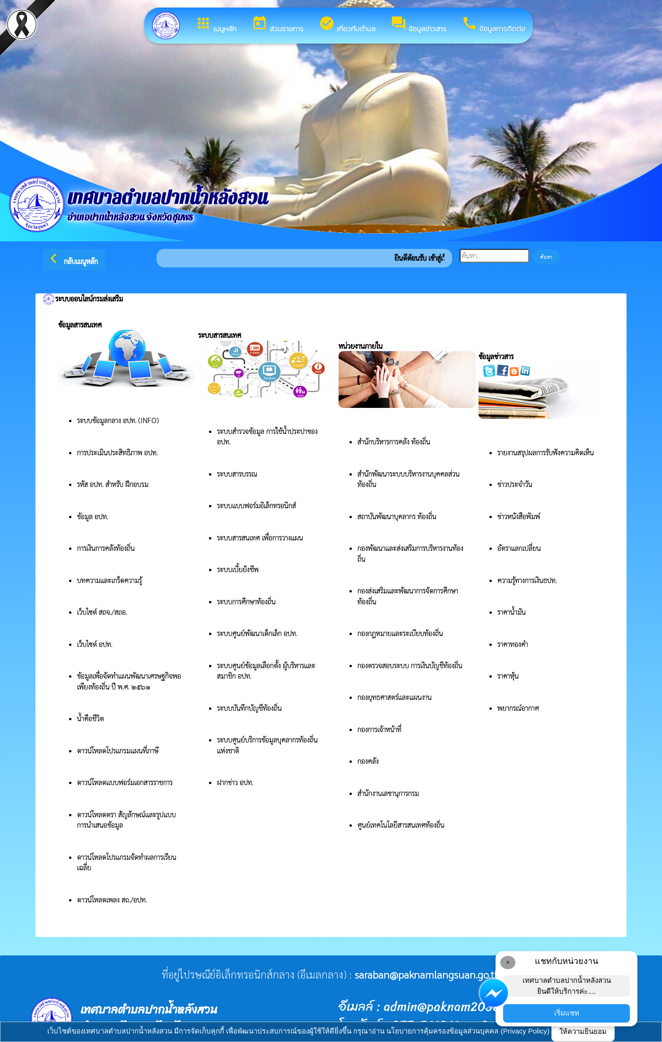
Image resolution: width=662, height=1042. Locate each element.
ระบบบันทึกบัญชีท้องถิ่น (250, 707)
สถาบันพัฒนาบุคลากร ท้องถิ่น (397, 516)
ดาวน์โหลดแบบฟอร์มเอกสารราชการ (125, 781)
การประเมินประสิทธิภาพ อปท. (117, 452)
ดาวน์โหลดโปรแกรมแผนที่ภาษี (118, 750)
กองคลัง (368, 760)
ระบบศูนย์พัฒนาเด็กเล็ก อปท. (257, 632)
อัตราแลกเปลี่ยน (519, 547)
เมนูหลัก (215, 24)
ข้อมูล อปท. (92, 516)
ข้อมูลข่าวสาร (418, 24)
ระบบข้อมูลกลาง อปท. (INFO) (118, 419)
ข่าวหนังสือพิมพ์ (518, 516)
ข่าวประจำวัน (514, 483)
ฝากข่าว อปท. (235, 781)
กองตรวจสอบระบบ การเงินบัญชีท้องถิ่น (410, 665)
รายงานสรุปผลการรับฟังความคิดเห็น (545, 452)
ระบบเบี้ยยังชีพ (239, 569)
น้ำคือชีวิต (90, 718)
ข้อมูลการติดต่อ (493, 24)
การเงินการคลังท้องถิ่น (106, 547)
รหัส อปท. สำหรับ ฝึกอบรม (112, 483)
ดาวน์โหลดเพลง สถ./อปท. (112, 899)
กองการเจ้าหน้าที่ (379, 728)
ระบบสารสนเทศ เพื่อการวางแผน (261, 537)
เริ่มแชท (566, 1013)
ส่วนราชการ (278, 24)
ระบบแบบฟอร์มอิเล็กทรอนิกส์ (257, 505)
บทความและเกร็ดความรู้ (109, 579)
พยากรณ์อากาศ (518, 707)
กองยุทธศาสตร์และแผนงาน (394, 696)
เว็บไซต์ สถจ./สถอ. (102, 611)
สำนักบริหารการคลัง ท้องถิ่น (393, 441)
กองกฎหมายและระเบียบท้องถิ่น (400, 632)
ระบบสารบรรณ (237, 473)
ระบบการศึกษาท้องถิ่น (247, 601)
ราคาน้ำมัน (511, 611)
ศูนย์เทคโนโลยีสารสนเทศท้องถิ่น (400, 824)
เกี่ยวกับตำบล (347, 24)
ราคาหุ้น (508, 675)
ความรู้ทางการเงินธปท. (527, 579)
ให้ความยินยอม (583, 1031)
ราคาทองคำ (512, 643)
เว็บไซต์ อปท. (95, 643)
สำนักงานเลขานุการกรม (389, 792)
